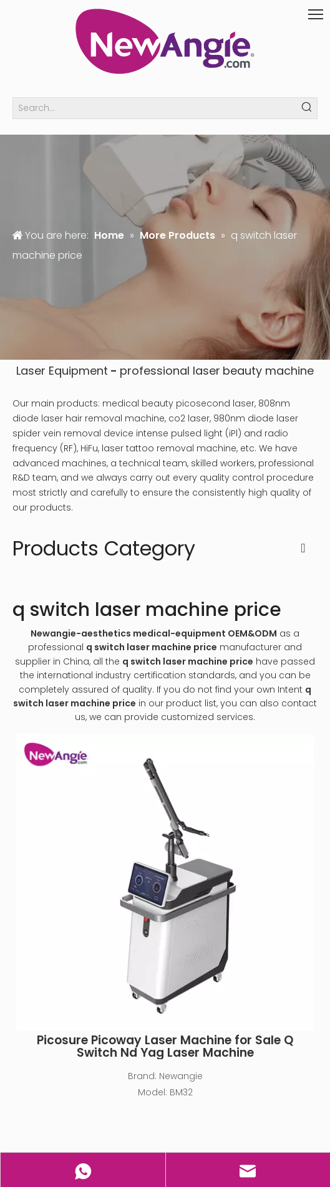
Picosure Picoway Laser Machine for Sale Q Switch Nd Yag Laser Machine (165, 1046)
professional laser (170, 370)
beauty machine (268, 370)
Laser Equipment (62, 370)
